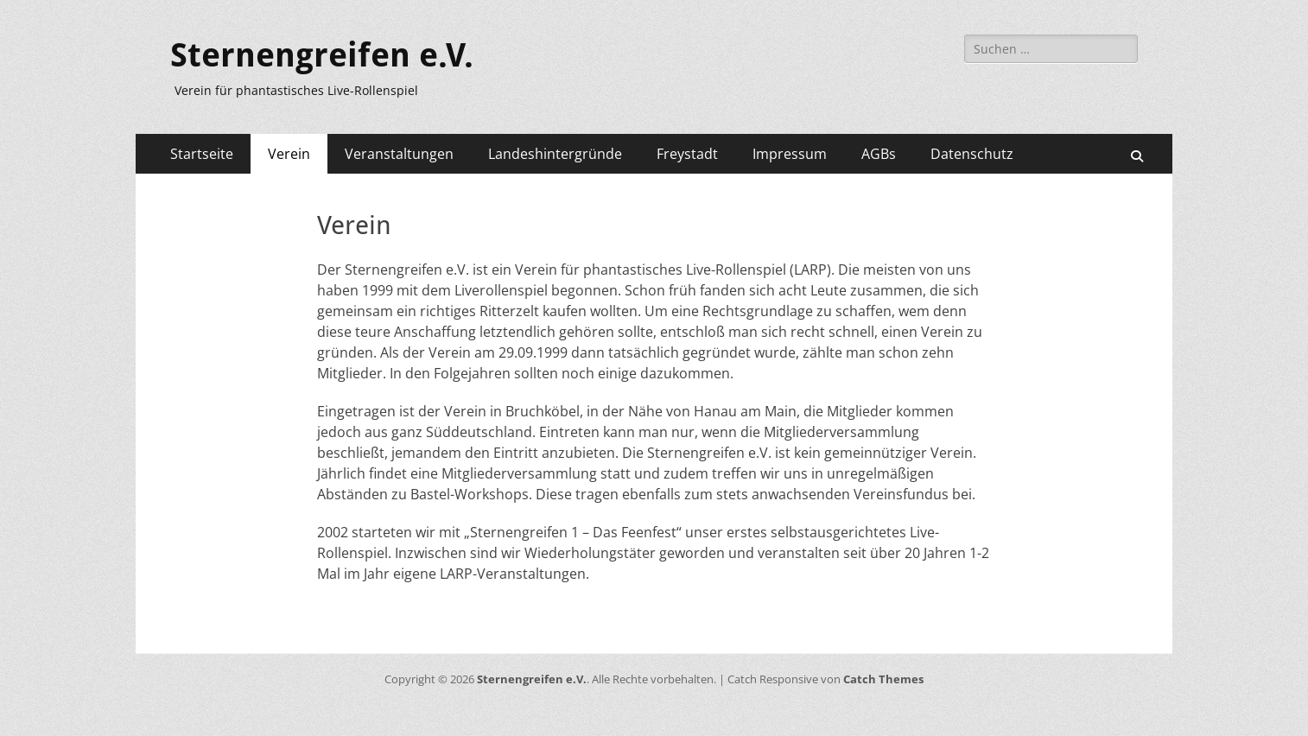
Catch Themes (883, 679)
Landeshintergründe (555, 153)
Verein (289, 153)
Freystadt (687, 153)
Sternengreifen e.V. (321, 55)
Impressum (789, 153)
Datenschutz (971, 153)
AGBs (878, 153)
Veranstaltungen (399, 153)
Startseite (201, 153)
